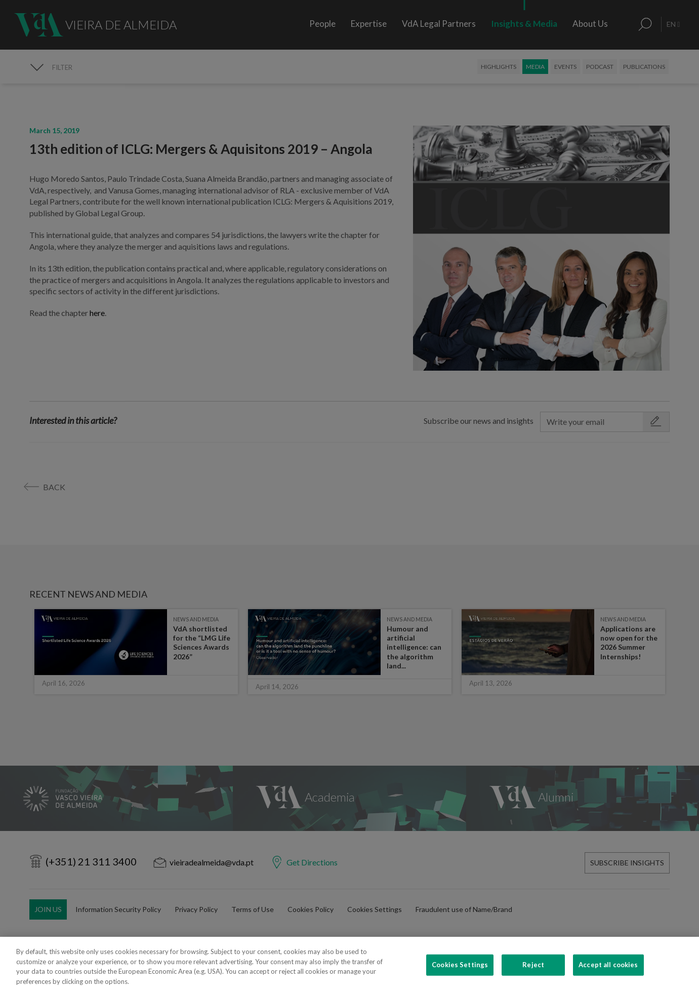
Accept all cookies (608, 978)
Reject (533, 978)
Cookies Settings (460, 978)
